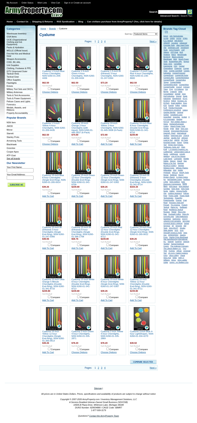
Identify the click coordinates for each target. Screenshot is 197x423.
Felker (177, 105)
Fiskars (184, 105)
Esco (185, 103)
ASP (183, 50)
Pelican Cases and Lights (18, 101)
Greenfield (167, 117)
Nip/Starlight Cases (174, 179)
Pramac (179, 200)
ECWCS (167, 101)
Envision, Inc (182, 101)
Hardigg (179, 119)
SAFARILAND (169, 216)
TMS (165, 251)
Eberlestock (176, 98)
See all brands (13, 158)
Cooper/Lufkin (169, 78)
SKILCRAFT (173, 228)
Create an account (82, 3)
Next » (153, 41)
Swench (186, 242)
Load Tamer (168, 159)
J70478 (186, 136)
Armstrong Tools (14, 141)
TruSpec (172, 251)
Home (43, 28)
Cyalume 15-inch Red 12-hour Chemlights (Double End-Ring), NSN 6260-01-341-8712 (111, 232)
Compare (55, 89)
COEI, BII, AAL (14, 62)
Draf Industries (169, 96)
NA (165, 179)
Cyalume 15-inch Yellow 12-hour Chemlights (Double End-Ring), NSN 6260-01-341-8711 (141, 284)
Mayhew (180, 163)
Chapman (178, 68)
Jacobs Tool (175, 138)
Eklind (173, 101)
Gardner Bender (170, 112)
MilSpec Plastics (182, 168)
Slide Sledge (168, 230)
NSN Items (173, 186)
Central (181, 66)
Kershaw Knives (170, 142)
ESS (165, 105)
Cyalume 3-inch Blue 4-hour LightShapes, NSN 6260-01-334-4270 (141, 333)
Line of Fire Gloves (178, 156)
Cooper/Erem (169, 75)
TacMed (166, 244)
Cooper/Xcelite (169, 87)
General (180, 112)
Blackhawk (12, 144)
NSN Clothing (174, 182)
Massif (179, 161)
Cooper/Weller (175, 82)
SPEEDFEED (173, 235)
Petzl (165, 196)
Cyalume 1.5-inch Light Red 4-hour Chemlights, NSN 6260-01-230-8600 (142, 74)
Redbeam (183, 207)
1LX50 (166, 38)
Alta (165, 48)
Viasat (182, 255)
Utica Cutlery (174, 255)
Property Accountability (17, 113)
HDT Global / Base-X (179, 122)
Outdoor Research (175, 193)
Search (153, 11)
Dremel (178, 96)
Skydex (182, 228)
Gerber (166, 115)
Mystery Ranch (169, 177)
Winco (173, 260)
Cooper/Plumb (169, 80)
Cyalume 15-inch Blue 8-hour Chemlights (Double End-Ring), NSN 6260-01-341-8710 (141, 128)
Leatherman (168, 152)
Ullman (179, 251)
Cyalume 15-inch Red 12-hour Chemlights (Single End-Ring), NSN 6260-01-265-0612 (142, 230)
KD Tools (184, 140)
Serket (186, 223)
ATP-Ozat (11, 155)
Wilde (175, 258)
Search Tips (186, 16)
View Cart (55, 3)
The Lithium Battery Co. (172, 248)
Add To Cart (77, 144)
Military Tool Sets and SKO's (20, 89)
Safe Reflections (181, 216)
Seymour (167, 226)
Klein (183, 147)
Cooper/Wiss (184, 85)
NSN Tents (175, 189)
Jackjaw (166, 138)
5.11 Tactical (168, 41)
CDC (175, 66)
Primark (166, 205)
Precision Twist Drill (176, 203)
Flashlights (12, 83)
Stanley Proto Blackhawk (178, 237)
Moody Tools (184, 173)
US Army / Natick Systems (178, 253)
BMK (175, 59)
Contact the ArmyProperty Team (104, 416)
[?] (166, 31)
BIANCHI (167, 57)
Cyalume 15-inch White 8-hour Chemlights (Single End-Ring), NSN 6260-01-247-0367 (112, 282)
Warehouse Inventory (17, 33)
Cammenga (168, 66)
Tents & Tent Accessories (18, 95)
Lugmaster (178, 159)
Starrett (10, 133)
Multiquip (173, 175)
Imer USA (184, 129)
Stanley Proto (13, 137)
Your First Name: (14, 167)
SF (173, 226)
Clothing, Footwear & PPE (19, 68)
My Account (12, 3)
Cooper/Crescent (178, 73)
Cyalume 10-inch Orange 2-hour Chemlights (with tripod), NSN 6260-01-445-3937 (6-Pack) (82, 128)
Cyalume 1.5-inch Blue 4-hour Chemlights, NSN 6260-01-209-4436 (53, 74)
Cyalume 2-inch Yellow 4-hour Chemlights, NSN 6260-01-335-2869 (112, 335)
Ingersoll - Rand (169, 133)
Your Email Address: (16, 174)
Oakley (172, 191)
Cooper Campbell (175, 71)
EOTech (166, 103)
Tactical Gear (13, 77)
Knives (10, 86)
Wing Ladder (182, 260)
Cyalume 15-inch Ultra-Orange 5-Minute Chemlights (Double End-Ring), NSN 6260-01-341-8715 (53, 284)
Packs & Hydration (15, 47)
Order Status (27, 3)
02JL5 (166, 36)
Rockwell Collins (175, 214)
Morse (10, 130)
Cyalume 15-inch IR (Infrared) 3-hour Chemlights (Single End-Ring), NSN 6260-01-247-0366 (53, 232)
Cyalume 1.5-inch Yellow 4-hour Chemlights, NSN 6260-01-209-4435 (54, 126)
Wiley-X (181, 258)
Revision (167, 212)
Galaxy (185, 110)
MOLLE (175, 173)
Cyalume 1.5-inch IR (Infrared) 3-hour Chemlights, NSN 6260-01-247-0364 (112, 74)
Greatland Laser (176, 115)
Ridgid (173, 212)
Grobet (184, 117)
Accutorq (174, 43)
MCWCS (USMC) (170, 166)
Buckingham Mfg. (175, 61)
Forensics (11, 104)
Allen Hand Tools (182, 45)
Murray (181, 175)
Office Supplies (14, 80)
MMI (174, 170)
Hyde (172, 129)
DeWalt (177, 94)
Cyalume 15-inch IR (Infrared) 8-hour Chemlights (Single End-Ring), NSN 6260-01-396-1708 (83, 232)
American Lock (173, 48)
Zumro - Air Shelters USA (179, 262)
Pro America (175, 205)
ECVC (185, 98)
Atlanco (166, 52)
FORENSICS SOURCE (172, 110)
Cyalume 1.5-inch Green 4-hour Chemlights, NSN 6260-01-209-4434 (83, 74)
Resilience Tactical (176, 210)
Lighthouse (174, 154)
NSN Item (11, 122)
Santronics (177, 219)
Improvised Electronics (179, 131)
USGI (166, 255)
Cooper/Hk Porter (181, 75)
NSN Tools (185, 189)
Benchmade (182, 55)
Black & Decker (177, 57)
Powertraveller (169, 200)
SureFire (178, 242)
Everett (171, 105)
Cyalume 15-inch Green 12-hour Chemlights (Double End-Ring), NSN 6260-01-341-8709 (83, 180)
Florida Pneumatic (175, 108)
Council (179, 87)
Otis (165, 193)
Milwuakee (168, 170)
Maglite (186, 159)
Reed (166, 210)
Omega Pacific (181, 191)
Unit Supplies (13, 65)
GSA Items (12, 36)
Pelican (186, 193)
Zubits (166, 262)
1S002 (172, 38)
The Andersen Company (179, 246)
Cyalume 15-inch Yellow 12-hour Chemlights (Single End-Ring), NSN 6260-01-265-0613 (53, 336)
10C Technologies (176, 36)
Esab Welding (176, 103)
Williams (167, 260)
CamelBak (178, 64)
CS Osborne (179, 89)
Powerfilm (178, 198)
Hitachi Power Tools (177, 126)
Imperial (166, 131)
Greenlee (11, 148)
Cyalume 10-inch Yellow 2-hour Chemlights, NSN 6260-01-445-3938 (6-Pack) (112, 126)
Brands (52, 28)
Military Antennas (15, 92)
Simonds (178, 226)
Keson (179, 142)
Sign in (67, 3)
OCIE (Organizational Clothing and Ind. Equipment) (17, 42)
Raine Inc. (174, 207)
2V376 (178, 38)
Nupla (166, 191)
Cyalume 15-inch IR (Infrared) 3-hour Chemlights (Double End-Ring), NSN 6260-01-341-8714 (141, 180)
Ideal (177, 129)
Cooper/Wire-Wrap (171, 85)
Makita (166, 161)
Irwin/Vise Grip (176, 136)
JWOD (10, 126)
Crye (171, 89)
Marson (172, 161)
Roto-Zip (185, 214)
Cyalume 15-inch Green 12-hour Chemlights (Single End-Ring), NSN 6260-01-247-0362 (112, 178)
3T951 (185, 38)
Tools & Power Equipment (19, 98)
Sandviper (167, 219)
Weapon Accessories (16, 59)
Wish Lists (42, 3)
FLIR (165, 108)
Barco (173, 55)
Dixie (184, 94)
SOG (176, 230)
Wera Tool (167, 258)
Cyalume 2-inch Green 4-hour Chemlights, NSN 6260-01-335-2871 (83, 335)
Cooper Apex (13, 152)
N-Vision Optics (182, 177)
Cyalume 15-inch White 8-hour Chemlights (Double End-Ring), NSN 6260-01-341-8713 (83, 284)
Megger (181, 166)
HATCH (166, 122)
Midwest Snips (169, 168)
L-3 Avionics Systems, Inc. (178, 149)
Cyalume (173, 92)
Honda (166, 129)
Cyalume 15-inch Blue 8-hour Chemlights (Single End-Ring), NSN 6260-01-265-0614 (54, 178)
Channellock (168, 68)
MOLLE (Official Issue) (17, 50)
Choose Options (50, 92)
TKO (184, 248)
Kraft (165, 149)
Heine (166, 124)
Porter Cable (173, 196)
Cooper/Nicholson (182, 78)
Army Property (174, 50)
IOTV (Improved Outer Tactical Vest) (17, 72)
